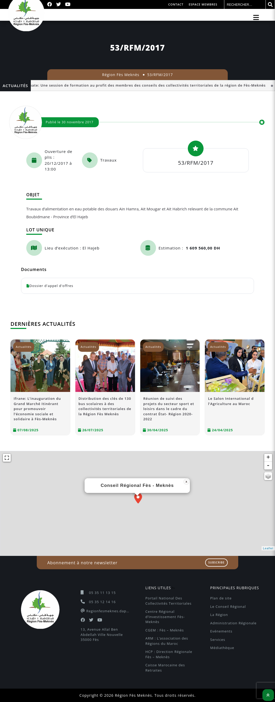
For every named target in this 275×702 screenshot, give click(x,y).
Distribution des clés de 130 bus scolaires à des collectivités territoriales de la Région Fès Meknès (105, 406)
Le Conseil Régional (228, 606)
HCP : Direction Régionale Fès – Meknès (170, 654)
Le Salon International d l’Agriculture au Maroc (231, 401)
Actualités (24, 347)
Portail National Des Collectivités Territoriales (169, 601)
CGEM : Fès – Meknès (165, 630)
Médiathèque (222, 647)
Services (217, 639)
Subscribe (216, 562)
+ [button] (268, 458)
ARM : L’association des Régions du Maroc (167, 641)
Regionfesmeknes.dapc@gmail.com (107, 611)
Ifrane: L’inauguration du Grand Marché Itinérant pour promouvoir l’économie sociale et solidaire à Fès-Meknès (37, 408)
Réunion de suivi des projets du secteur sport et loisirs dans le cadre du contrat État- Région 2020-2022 (168, 408)
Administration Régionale (233, 623)
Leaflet (268, 548)
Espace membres (203, 4)
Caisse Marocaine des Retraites (166, 668)
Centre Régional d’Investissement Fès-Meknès (165, 616)
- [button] (268, 466)
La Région (219, 614)
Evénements (221, 631)
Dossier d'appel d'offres (50, 285)
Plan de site (221, 598)
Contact (176, 4)
